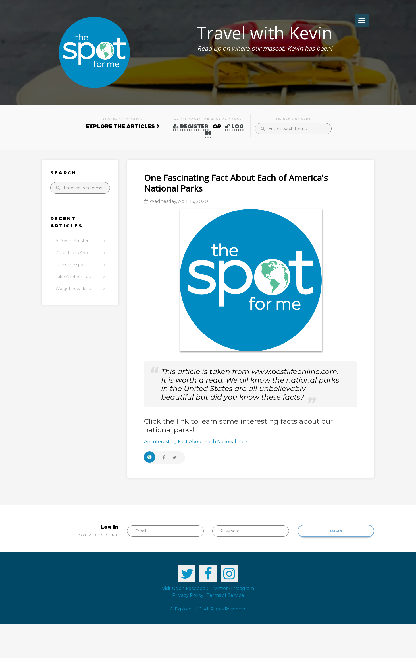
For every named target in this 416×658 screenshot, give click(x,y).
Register (191, 126)
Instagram (242, 588)
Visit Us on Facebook (185, 588)
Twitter (219, 588)
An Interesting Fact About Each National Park (196, 441)
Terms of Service (225, 595)
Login (336, 531)
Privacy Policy (187, 595)
